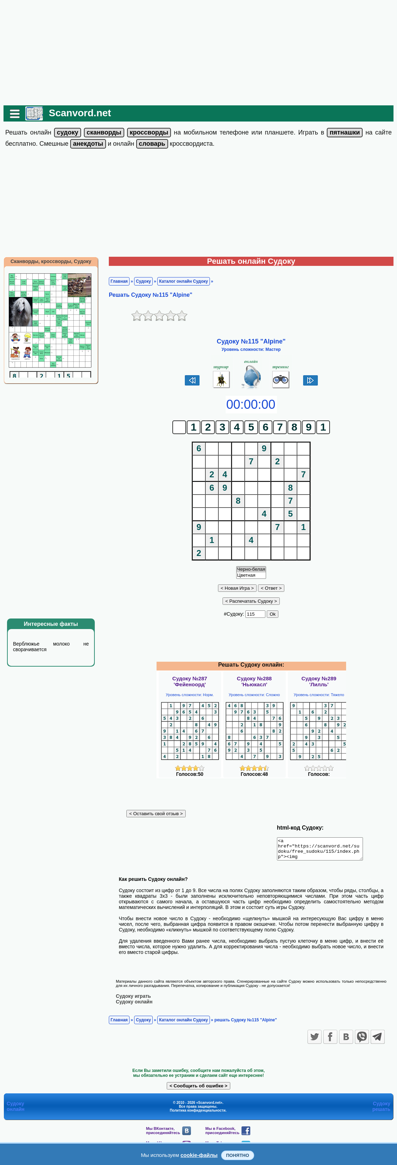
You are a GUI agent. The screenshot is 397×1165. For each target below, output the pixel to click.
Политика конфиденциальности (198, 1114)
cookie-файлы (199, 1155)
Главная (119, 281)
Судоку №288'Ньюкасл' (254, 681)
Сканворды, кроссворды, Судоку (51, 261)
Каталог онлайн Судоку (183, 281)
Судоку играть (133, 1000)
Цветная (251, 575)
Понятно (237, 1155)
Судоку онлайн (134, 1005)
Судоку (143, 281)
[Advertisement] (198, 53)
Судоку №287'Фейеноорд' (189, 681)
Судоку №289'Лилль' (319, 681)
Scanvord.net (80, 112)
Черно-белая (251, 569)
